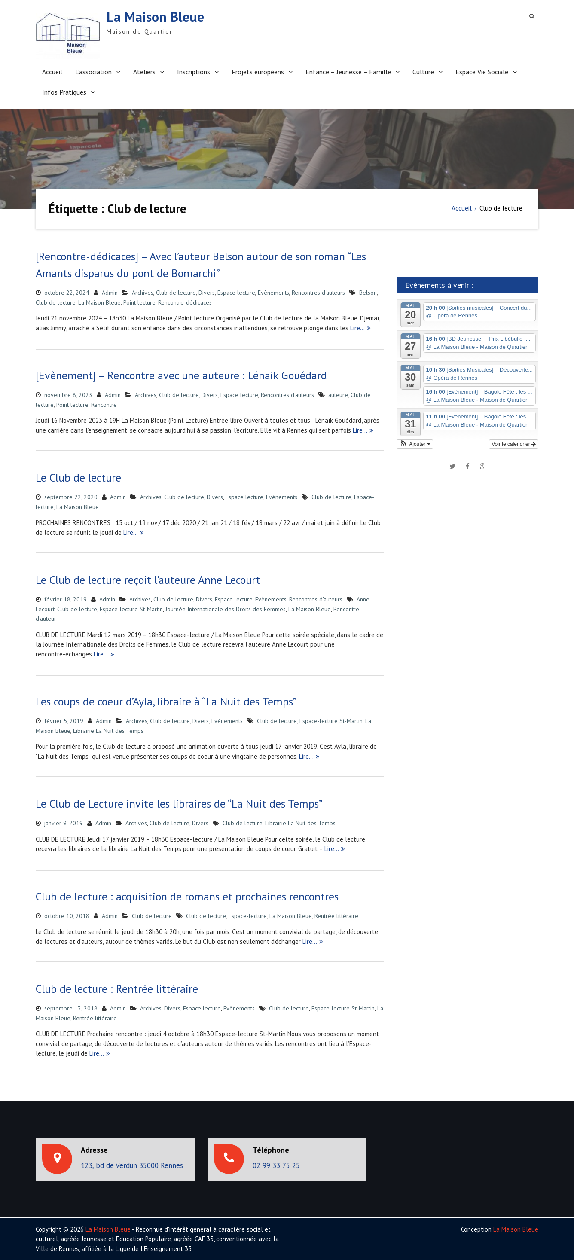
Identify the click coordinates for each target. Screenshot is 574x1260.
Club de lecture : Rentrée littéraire (117, 989)
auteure (338, 395)
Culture (423, 71)
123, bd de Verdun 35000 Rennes (132, 1165)
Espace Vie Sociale (481, 71)
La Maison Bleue (155, 17)
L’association (93, 71)
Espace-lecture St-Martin (131, 609)
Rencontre (104, 405)
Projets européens (258, 71)
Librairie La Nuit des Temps (108, 731)
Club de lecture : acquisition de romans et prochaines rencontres (187, 896)
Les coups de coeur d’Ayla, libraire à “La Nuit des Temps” (166, 701)
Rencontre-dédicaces (185, 302)
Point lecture (139, 302)
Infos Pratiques (64, 92)
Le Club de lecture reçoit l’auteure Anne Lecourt (148, 580)
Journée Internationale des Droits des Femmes (225, 609)
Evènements (273, 292)
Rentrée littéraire (336, 916)
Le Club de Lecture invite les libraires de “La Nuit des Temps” (179, 803)
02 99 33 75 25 (276, 1165)
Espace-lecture (248, 916)
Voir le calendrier (514, 444)
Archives (142, 292)
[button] (415, 444)
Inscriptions (193, 71)
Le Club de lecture (78, 477)
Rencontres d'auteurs (318, 292)
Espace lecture (236, 292)
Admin (110, 292)
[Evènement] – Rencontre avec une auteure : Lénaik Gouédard (181, 375)
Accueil (52, 71)
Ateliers (144, 71)
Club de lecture (176, 292)
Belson (368, 292)
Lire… (357, 328)
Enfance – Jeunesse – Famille (348, 71)
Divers (206, 292)
